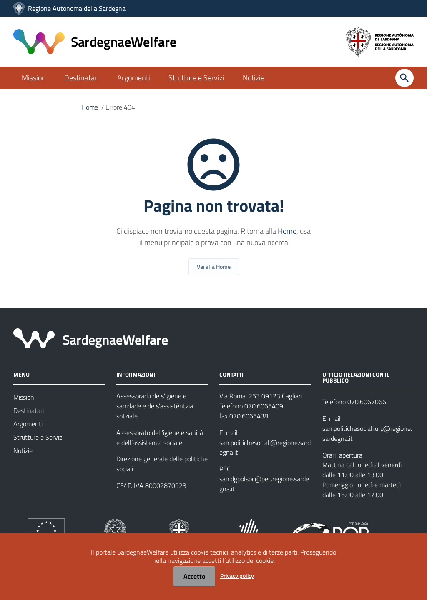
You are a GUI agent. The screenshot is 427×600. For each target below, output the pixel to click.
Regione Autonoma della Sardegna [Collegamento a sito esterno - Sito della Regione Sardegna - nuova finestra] (77, 8)
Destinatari (81, 77)
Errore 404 (120, 107)
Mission (34, 77)
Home (89, 107)
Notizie (253, 77)
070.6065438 (248, 416)
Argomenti (133, 77)
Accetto (194, 576)
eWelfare (123, 42)
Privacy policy (237, 575)
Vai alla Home (214, 266)
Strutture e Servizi (196, 77)
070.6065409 (263, 406)
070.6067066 (366, 402)
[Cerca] (404, 78)
